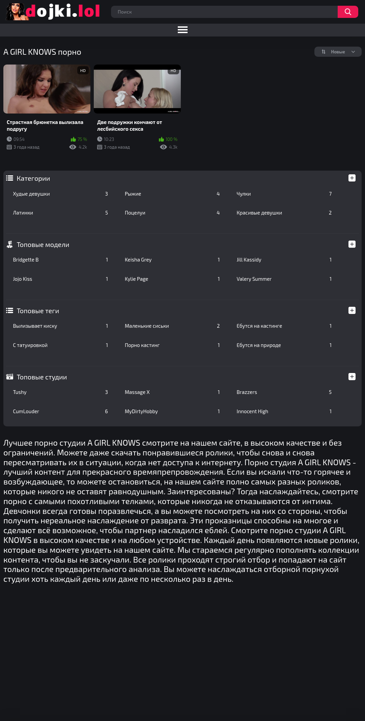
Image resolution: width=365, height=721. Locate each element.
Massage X (172, 392)
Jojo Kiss (60, 279)
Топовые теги (38, 310)
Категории (33, 178)
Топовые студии (42, 377)
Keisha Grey (172, 259)
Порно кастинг (172, 345)
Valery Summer (284, 279)
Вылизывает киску (60, 326)
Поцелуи (172, 212)
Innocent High (284, 411)
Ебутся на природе (284, 345)
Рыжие (172, 194)
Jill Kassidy (284, 259)
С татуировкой (60, 345)
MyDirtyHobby (172, 411)
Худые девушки (60, 194)
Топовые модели (43, 244)
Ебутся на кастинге (284, 326)
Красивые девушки (284, 212)
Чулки (284, 194)
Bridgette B (60, 259)
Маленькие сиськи (172, 326)
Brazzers (284, 392)
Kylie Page (172, 279)
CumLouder (60, 411)
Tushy (60, 392)
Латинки (60, 212)
